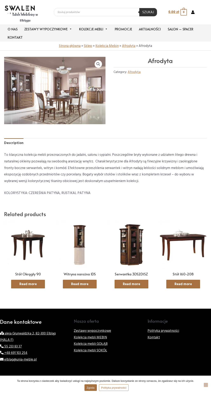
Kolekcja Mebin (107, 45)
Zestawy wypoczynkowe (48, 29)
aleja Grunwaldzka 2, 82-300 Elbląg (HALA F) (28, 337)
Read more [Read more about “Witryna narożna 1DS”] (79, 284)
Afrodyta (128, 45)
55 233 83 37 (11, 346)
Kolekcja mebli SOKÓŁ (90, 350)
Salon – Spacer (180, 29)
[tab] (13, 143)
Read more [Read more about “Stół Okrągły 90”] (28, 284)
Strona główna (70, 45)
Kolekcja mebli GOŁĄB (91, 343)
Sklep (88, 45)
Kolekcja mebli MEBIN (90, 337)
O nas (13, 29)
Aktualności (150, 29)
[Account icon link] (193, 12)
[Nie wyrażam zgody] (206, 385)
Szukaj (148, 12)
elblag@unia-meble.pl (18, 359)
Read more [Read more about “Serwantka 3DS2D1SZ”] (131, 284)
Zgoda (91, 387)
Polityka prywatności (163, 330)
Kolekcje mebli (93, 29)
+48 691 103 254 (13, 352)
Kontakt (15, 37)
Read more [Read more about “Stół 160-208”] (183, 284)
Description (13, 142)
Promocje (123, 29)
